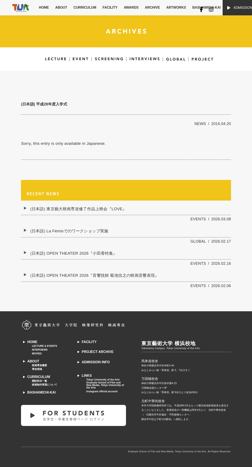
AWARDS (131, 7)
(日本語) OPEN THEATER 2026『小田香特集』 (73, 253)
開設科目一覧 (39, 381)
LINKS (87, 375)
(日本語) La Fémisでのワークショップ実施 (69, 231)
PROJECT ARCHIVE (97, 352)
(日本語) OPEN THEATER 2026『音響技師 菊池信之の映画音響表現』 (94, 275)
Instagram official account (102, 391)
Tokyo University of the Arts (103, 379)
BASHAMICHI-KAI (41, 392)
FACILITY (109, 7)
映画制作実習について (44, 384)
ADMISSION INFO (96, 362)
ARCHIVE (152, 7)
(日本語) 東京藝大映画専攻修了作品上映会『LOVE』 (78, 209)
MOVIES (37, 353)
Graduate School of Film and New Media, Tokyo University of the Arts (105, 385)
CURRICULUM (85, 7)
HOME (44, 7)
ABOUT (61, 7)
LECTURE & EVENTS (44, 346)
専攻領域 (37, 369)
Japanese (96, 143)
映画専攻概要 (39, 365)
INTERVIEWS (39, 350)
